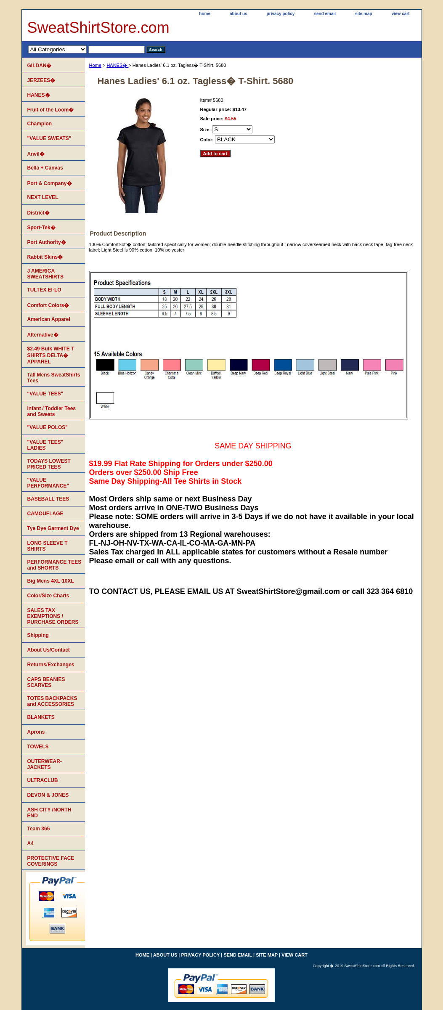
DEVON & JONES (48, 795)
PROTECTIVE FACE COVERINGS (50, 861)
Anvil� (36, 154)
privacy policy (281, 13)
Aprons (36, 732)
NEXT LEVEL (42, 197)
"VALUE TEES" (45, 394)
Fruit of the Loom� (50, 110)
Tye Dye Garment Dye (53, 528)
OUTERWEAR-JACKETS (44, 764)
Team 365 (38, 829)
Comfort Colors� (48, 305)
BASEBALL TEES (48, 499)
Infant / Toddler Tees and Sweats (51, 411)
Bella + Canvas (45, 168)
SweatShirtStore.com (98, 27)
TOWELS (38, 747)
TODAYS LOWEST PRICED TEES (49, 464)
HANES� (117, 65)
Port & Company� (49, 183)
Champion (39, 124)
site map (363, 13)
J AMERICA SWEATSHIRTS (45, 274)
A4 (30, 843)
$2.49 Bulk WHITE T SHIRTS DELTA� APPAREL (50, 355)
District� (38, 213)
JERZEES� (41, 80)
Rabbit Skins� (45, 257)
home (204, 13)
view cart (401, 13)
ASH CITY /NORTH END (49, 813)
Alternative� (42, 335)
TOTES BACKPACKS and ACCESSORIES (52, 701)
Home (95, 65)
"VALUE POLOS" (47, 427)
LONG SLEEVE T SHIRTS (47, 546)
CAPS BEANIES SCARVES (46, 682)
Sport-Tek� (41, 228)
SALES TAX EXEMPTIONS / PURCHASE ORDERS (53, 616)
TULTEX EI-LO (44, 290)
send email (325, 13)
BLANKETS (41, 717)
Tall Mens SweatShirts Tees (53, 378)
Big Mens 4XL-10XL (50, 581)
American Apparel (48, 319)
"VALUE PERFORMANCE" (48, 483)
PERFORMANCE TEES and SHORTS (54, 565)
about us (238, 13)
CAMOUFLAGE (45, 514)
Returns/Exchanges (50, 665)
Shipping (38, 635)
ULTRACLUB (42, 780)
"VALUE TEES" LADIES (45, 445)
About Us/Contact (48, 650)
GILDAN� (39, 66)
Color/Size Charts (48, 596)
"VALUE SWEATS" (49, 138)
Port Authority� (46, 242)
